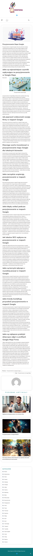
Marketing (6, 492)
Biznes (5, 471)
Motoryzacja (6, 497)
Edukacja (6, 482)
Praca (5, 505)
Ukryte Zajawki (7, 531)
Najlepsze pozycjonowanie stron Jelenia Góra (13, 414)
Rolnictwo (6, 513)
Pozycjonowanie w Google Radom (10, 434)
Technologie (6, 523)
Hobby (5, 487)
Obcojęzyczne (7, 502)
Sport (5, 518)
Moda (5, 495)
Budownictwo (7, 474)
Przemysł (6, 510)
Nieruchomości (7, 500)
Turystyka (6, 528)
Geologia (6, 484)
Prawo (5, 508)
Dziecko (5, 479)
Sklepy (5, 515)
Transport (6, 526)
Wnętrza (6, 539)
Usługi (5, 536)
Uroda (5, 534)
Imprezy (6, 489)
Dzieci (5, 476)
